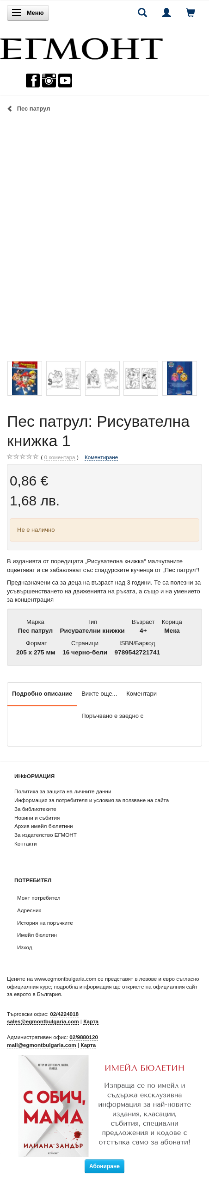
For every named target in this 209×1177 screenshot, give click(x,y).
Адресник (29, 910)
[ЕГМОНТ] (81, 46)
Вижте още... (99, 693)
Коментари (141, 693)
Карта (90, 1021)
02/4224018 (64, 1014)
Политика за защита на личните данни (62, 791)
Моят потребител (38, 898)
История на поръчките (45, 923)
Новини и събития (37, 818)
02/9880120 (83, 1037)
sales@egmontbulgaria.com (43, 1021)
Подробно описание (42, 693)
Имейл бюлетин (37, 935)
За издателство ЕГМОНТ (45, 835)
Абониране (104, 1166)
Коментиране (101, 457)
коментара (59, 457)
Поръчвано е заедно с (112, 715)
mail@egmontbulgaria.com (41, 1045)
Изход (24, 947)
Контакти (25, 844)
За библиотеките (35, 809)
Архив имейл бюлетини (43, 826)
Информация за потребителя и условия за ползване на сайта (91, 800)
